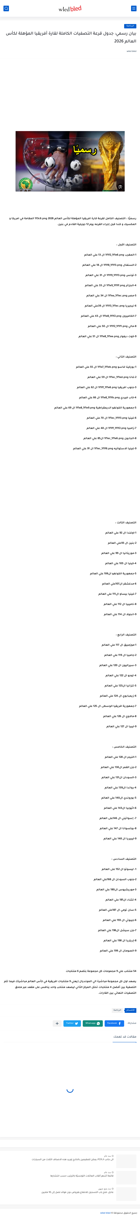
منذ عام (107, 1156)
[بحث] (6, 8)
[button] (114, 1023)
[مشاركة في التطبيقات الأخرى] (57, 1023)
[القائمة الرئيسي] (134, 8)
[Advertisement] (70, 90)
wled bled (105, 1213)
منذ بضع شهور (104, 1188)
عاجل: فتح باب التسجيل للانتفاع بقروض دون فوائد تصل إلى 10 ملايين (77, 1192)
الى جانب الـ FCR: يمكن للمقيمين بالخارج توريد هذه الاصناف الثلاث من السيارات (73, 1159)
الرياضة (130, 26)
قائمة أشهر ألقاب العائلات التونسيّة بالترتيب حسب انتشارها (82, 1176)
